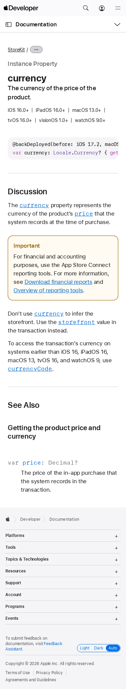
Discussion (27, 191)
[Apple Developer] (21, 8)
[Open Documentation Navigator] (8, 24)
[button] (86, 8)
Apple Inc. (49, 663)
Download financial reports (58, 281)
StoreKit (16, 49)
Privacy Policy (49, 672)
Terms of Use (17, 672)
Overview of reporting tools (48, 290)
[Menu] (118, 8)
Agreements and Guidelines (30, 680)
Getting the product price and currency (54, 431)
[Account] (102, 8)
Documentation (35, 24)
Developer (30, 519)
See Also (23, 405)
